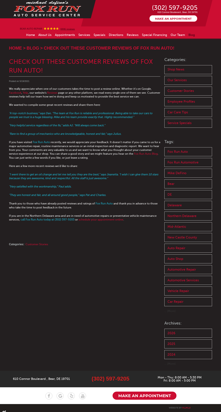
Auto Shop (175, 259)
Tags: (169, 142)
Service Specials (179, 123)
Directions (116, 34)
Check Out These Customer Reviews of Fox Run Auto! (109, 48)
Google (60, 396)
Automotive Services (183, 280)
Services (84, 34)
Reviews (132, 34)
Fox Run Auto (177, 151)
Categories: (175, 59)
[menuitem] (30, 35)
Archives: (173, 323)
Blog (191, 34)
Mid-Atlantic (176, 227)
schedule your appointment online (101, 219)
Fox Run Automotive (183, 162)
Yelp (25, 92)
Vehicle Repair (178, 291)
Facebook (15, 92)
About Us (44, 34)
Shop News (175, 69)
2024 (171, 355)
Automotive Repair (181, 269)
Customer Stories (37, 244)
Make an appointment (173, 18)
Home (30, 34)
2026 (171, 333)
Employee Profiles (181, 102)
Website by (180, 408)
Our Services (177, 80)
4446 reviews (67, 29)
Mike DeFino (176, 173)
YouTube (82, 396)
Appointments (65, 34)
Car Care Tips (177, 112)
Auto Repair (176, 248)
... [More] (170, 311)
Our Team (178, 34)
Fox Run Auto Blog (146, 153)
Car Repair (175, 302)
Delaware (174, 205)
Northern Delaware (181, 216)
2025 (171, 344)
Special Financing (154, 34)
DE (169, 194)
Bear (170, 184)
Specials (99, 34)
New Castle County (182, 237)
